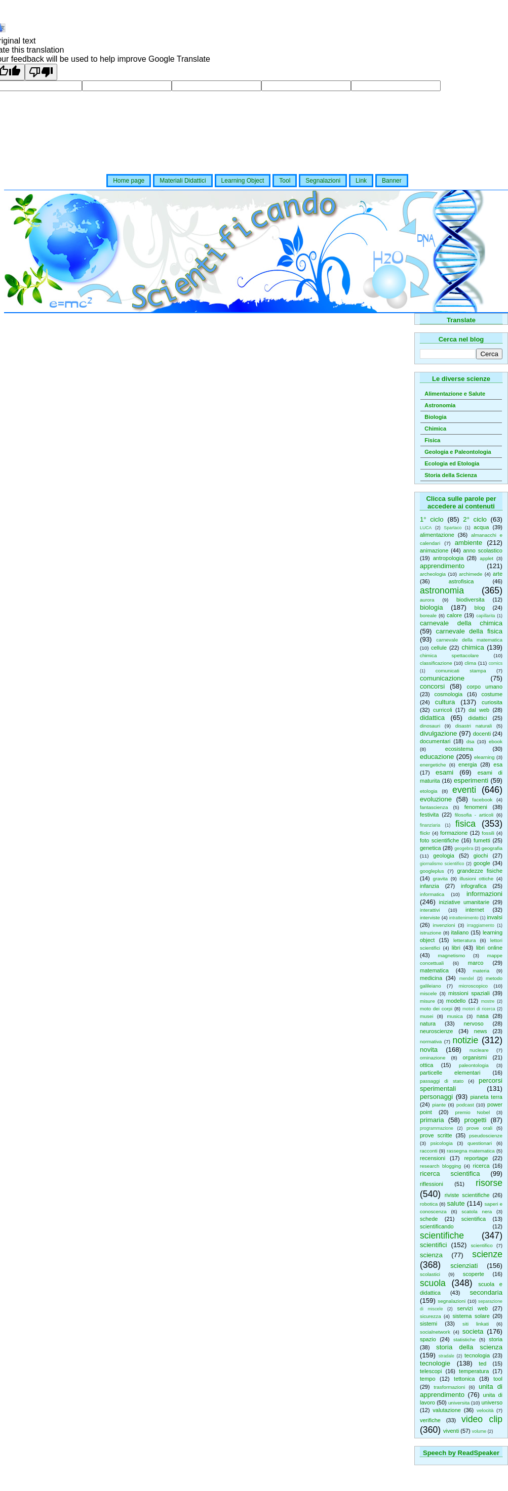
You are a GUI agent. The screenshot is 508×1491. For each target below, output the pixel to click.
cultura (445, 702)
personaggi (436, 1096)
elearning (484, 757)
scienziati (464, 1265)
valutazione (447, 1410)
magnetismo (451, 955)
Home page (128, 180)
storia (495, 1339)
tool (497, 1379)
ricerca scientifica (450, 1173)
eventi (464, 790)
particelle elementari (450, 1073)
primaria (432, 1120)
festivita (429, 815)
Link (361, 180)
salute (455, 1203)
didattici (477, 718)
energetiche (433, 765)
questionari (479, 1143)
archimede (470, 574)
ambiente (468, 542)
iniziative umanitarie (464, 902)
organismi (475, 1057)
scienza (431, 1255)
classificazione (436, 663)
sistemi (428, 1323)
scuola (433, 1283)
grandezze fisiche (479, 871)
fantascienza (434, 807)
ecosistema (459, 749)
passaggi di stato (441, 1081)
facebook (482, 799)
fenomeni (475, 807)
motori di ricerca (478, 1008)
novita (429, 1049)
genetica (430, 848)
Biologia (435, 417)
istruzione (430, 932)
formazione (453, 833)
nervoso (473, 1023)
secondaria (486, 1292)
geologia (443, 856)
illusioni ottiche (476, 878)
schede (429, 1219)
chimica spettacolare (449, 655)
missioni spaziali (469, 993)
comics (495, 663)
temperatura (474, 1371)
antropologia (448, 558)
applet (486, 558)
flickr (425, 833)
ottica (426, 1065)
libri (456, 948)
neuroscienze (436, 1031)
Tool (284, 180)
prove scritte (436, 1135)
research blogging (440, 1166)
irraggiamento (480, 925)
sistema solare (470, 1316)
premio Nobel (472, 1112)
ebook (495, 741)
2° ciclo (475, 519)
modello (456, 1001)
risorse (489, 1183)
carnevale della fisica (469, 631)
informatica (432, 894)
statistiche (464, 1339)
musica (454, 1016)
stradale (446, 1355)
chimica (472, 647)
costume (491, 694)
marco (476, 963)
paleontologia (474, 1065)
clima (470, 663)
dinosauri (430, 726)
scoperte (473, 1274)
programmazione (436, 1128)
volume (479, 1431)
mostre (488, 1001)
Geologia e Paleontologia (457, 452)
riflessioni (431, 1184)
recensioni (432, 1158)
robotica (429, 1204)
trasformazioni (449, 1387)
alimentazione (437, 535)
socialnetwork (435, 1332)
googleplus (432, 871)
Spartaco (452, 527)
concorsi (432, 686)
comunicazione (442, 678)
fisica (465, 824)
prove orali (479, 1128)
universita (459, 1402)
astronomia (442, 590)
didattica (432, 717)
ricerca (481, 1166)
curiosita (492, 702)
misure (427, 1001)
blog (480, 608)
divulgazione (438, 733)
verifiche (430, 1420)
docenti (482, 734)
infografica (474, 886)
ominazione (433, 1057)
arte (497, 574)
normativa (431, 1041)
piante (439, 1104)
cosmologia (448, 694)
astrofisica (461, 581)
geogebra (463, 848)
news (480, 1031)
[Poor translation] (41, 72)
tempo (428, 1379)
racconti (429, 1151)
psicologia (442, 1143)
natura (428, 1023)
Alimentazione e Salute (454, 394)
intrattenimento (464, 917)
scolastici (430, 1274)
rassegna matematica (471, 1151)
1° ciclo (432, 519)
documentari (435, 741)
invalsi (494, 917)
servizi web (472, 1308)
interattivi (430, 910)
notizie (465, 1040)
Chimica (435, 428)
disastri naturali (473, 726)
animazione (434, 550)
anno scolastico (482, 550)
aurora (427, 600)
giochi (481, 856)
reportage (476, 1158)
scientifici (433, 1245)
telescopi (431, 1371)
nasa (483, 1016)
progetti (475, 1120)
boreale (428, 615)
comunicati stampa (461, 670)
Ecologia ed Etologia (451, 463)
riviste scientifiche (467, 1195)
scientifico (481, 1245)
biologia (431, 607)
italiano (460, 932)
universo (491, 1402)
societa (473, 1331)
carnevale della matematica (469, 640)
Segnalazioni (322, 180)
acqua (481, 527)
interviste (430, 917)
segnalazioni (451, 1301)
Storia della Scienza (450, 475)
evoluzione (436, 799)
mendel (466, 978)
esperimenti (471, 780)
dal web (478, 710)
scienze (487, 1254)
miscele (428, 993)
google (482, 863)
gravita (440, 878)
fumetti (482, 840)
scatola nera (476, 1211)
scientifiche (442, 1235)
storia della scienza (469, 1347)
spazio (428, 1339)
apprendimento (442, 566)
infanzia (429, 886)
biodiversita (470, 600)
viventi (451, 1431)
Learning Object (242, 180)
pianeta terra (487, 1097)
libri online (489, 948)
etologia (429, 791)
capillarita (485, 615)
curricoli (442, 710)
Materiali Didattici (183, 180)
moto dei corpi (436, 1008)
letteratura (464, 940)
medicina (431, 978)
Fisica (432, 440)
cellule (439, 648)
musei (426, 1016)
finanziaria (430, 825)
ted (482, 1363)
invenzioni (444, 925)
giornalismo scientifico (442, 863)
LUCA (426, 527)
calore (454, 615)
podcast (465, 1104)
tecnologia (477, 1355)
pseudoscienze (485, 1135)
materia (481, 970)
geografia (492, 848)
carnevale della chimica (461, 623)
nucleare (479, 1050)
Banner (392, 180)
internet (474, 910)
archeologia (433, 574)
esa (497, 764)
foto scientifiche (439, 840)
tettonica (464, 1379)
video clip (481, 1419)
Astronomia (439, 405)
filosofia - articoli (474, 815)
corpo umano (485, 687)
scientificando (437, 1226)
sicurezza (430, 1316)
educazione (437, 756)
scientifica (473, 1219)
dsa (470, 741)
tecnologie (435, 1363)
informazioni (484, 894)
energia (467, 764)
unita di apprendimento (461, 1390)
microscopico (473, 986)
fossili (488, 833)
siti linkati (475, 1324)
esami (444, 772)
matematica (434, 970)
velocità (485, 1410)
